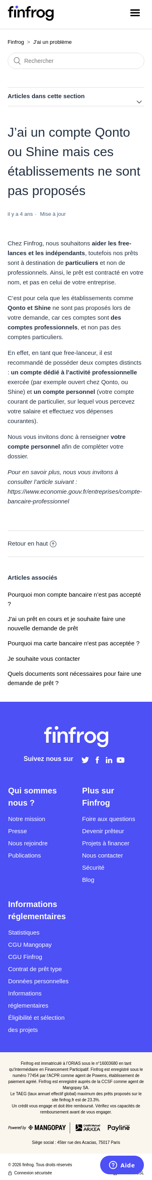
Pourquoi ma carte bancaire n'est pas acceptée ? (74, 643)
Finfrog (16, 42)
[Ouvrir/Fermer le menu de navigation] (135, 14)
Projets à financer (106, 843)
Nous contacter (102, 855)
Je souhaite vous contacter (44, 658)
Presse (17, 831)
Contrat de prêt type (35, 968)
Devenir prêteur (103, 831)
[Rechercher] (76, 61)
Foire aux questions (108, 818)
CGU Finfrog (25, 956)
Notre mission (26, 818)
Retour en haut (32, 543)
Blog (88, 879)
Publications (24, 855)
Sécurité (93, 867)
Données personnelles (38, 981)
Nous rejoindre (28, 843)
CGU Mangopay (30, 944)
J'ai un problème (52, 42)
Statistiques (24, 932)
